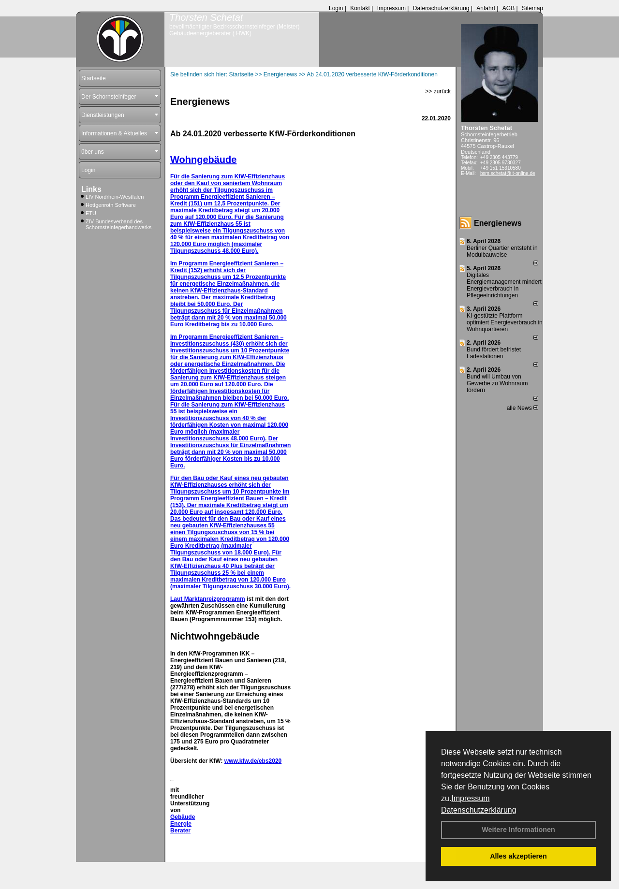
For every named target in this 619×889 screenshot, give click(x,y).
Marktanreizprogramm (214, 599)
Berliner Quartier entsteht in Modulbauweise (502, 251)
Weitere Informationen (518, 829)
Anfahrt (485, 8)
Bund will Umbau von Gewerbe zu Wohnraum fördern (497, 383)
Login (336, 8)
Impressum (470, 798)
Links (91, 189)
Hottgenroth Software (111, 205)
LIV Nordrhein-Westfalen (115, 197)
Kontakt (360, 8)
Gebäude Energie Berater (182, 824)
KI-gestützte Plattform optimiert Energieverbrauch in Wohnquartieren (505, 322)
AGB (508, 8)
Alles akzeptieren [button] (518, 856)
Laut (177, 599)
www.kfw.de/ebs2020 (253, 761)
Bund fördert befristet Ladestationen (494, 353)
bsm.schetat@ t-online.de (507, 173)
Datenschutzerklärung (478, 810)
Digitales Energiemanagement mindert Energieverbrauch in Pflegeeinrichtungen (504, 285)
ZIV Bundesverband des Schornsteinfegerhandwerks (118, 224)
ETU (91, 213)
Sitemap (532, 8)
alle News (522, 408)
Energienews (498, 223)
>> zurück (438, 91)
